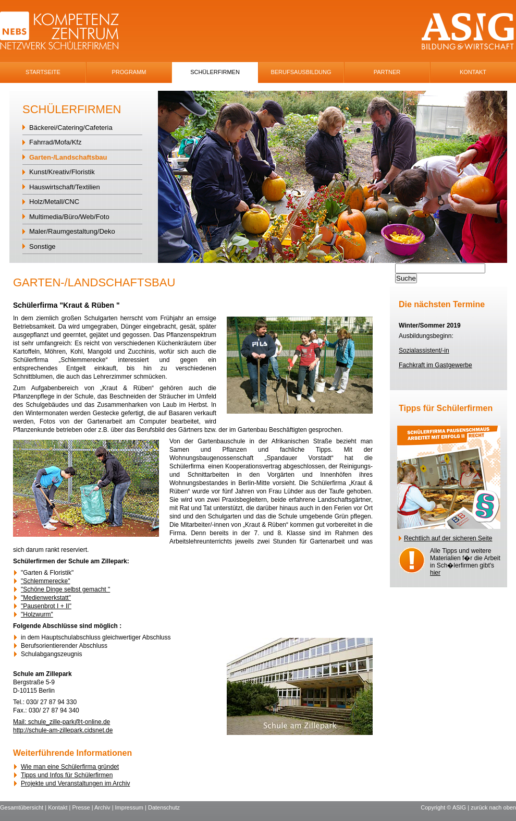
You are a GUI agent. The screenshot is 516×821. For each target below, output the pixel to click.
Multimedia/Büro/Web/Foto (69, 217)
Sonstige (42, 246)
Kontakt (473, 72)
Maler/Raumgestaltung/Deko (72, 231)
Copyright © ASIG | (446, 807)
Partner (387, 72)
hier (435, 572)
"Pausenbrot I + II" (46, 606)
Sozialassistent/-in (424, 350)
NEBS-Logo (65, 31)
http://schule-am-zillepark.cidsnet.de (63, 730)
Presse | (83, 807)
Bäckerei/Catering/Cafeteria (71, 127)
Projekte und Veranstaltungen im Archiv (75, 783)
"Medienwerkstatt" (46, 597)
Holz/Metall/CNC (54, 202)
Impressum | (131, 807)
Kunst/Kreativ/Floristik (62, 172)
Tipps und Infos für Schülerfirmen (67, 775)
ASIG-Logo (468, 31)
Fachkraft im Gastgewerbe (435, 365)
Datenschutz (164, 807)
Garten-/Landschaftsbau (68, 157)
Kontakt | (60, 807)
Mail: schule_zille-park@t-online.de (61, 722)
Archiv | (104, 807)
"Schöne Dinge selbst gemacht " (65, 589)
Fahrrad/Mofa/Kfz (55, 142)
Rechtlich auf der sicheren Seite (448, 538)
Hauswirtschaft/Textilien (64, 187)
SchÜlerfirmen (215, 72)
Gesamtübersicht (21, 807)
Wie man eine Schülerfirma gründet (70, 766)
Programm (129, 72)
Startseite (43, 72)
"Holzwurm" (37, 614)
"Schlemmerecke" (45, 581)
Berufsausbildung (301, 72)
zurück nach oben (493, 807)
